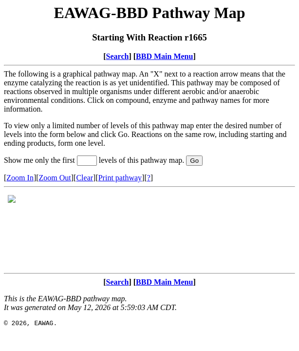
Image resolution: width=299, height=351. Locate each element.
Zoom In (20, 178)
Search (117, 56)
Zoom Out (55, 178)
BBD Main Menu (164, 56)
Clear (84, 178)
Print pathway (120, 178)
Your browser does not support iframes (149, 230)
